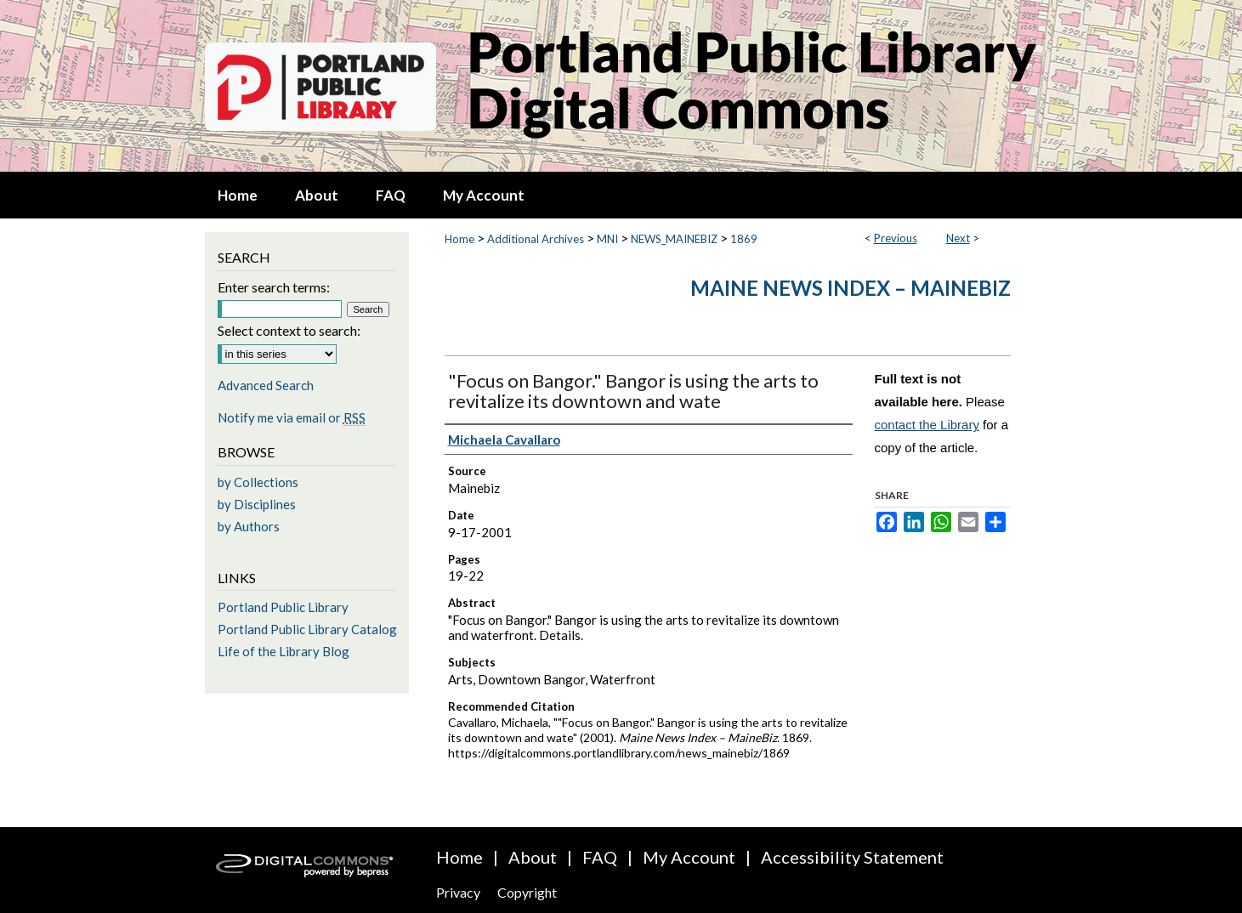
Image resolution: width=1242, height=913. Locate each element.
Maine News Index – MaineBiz (850, 287)
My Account (689, 857)
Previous (895, 238)
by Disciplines (257, 504)
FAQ (599, 857)
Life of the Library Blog (283, 651)
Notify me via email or (292, 417)
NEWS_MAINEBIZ (674, 239)
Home (459, 239)
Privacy (458, 892)
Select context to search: (289, 330)
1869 (743, 239)
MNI (607, 239)
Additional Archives (535, 239)
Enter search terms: (274, 287)
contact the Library (927, 424)
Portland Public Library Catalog (307, 629)
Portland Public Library (283, 607)
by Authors (249, 526)
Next (958, 238)
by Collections (258, 482)
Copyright (527, 892)
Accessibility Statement (852, 857)
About (532, 857)
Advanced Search (266, 385)
